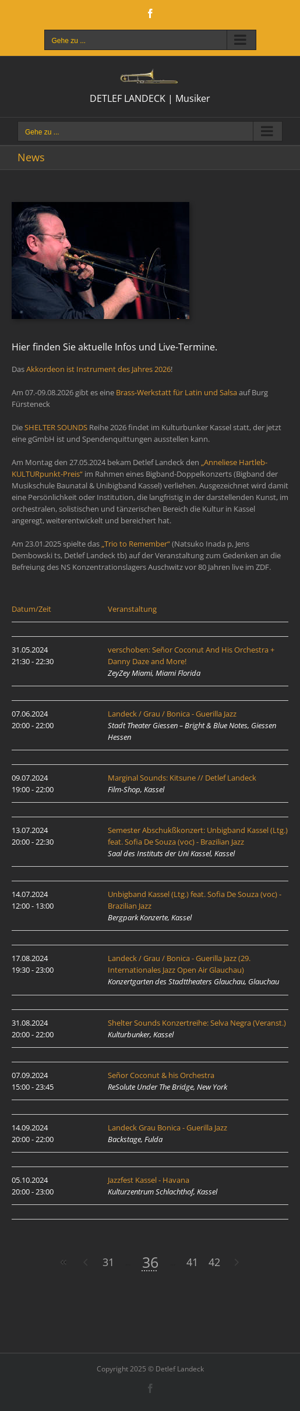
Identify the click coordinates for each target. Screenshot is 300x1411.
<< (64, 1262)
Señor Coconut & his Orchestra (161, 1075)
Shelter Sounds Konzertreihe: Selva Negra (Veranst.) (197, 1023)
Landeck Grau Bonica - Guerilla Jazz (167, 1127)
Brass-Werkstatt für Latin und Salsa (176, 392)
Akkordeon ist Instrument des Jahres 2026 (98, 369)
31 (108, 1262)
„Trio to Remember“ (135, 543)
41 (192, 1262)
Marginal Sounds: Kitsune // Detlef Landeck (182, 777)
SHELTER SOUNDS (55, 427)
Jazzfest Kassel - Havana (148, 1180)
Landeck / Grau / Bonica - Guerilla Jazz (172, 713)
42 (214, 1262)
